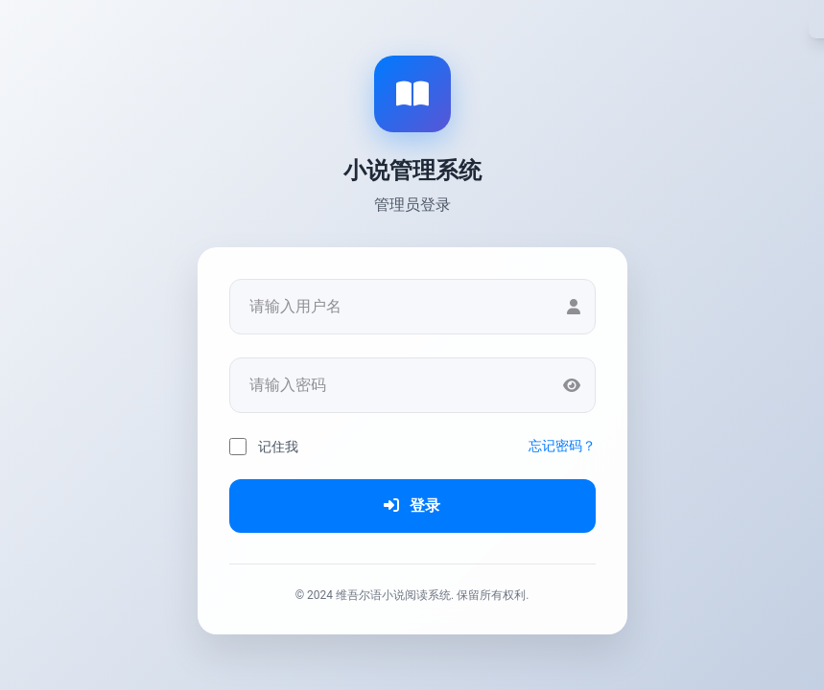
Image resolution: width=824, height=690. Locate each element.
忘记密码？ (562, 445)
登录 (412, 505)
